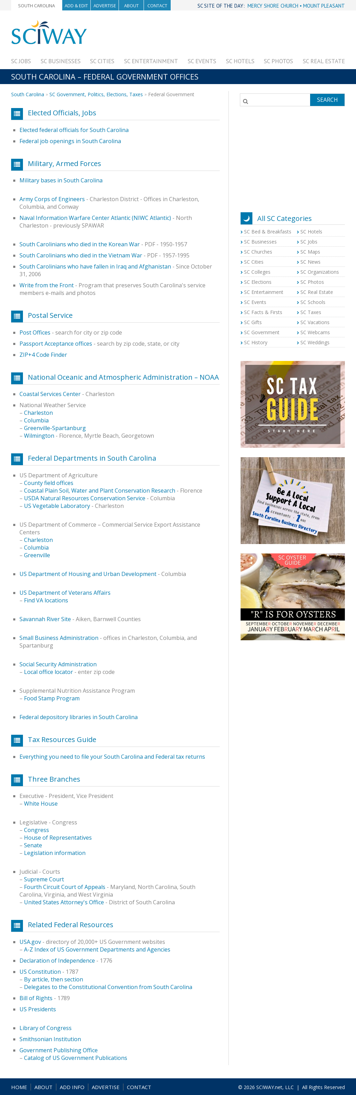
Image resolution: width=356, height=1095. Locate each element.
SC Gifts (253, 322)
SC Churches (258, 251)
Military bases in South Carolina (61, 180)
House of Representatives (58, 837)
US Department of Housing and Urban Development (87, 574)
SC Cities (102, 61)
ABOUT (43, 1087)
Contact (157, 5)
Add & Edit (76, 5)
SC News (310, 261)
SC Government (262, 332)
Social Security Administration (58, 664)
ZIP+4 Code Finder (43, 355)
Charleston (38, 413)
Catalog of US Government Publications (75, 1058)
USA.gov (30, 942)
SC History (255, 342)
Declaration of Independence (57, 960)
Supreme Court (44, 879)
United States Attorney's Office (64, 902)
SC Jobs (21, 61)
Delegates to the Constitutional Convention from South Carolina (108, 987)
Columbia (36, 420)
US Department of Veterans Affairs (65, 592)
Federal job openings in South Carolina (70, 141)
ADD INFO (72, 1087)
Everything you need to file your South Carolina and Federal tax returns (112, 756)
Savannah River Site (45, 619)
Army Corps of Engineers (52, 199)
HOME (19, 1087)
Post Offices (34, 332)
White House (41, 803)
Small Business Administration (58, 638)
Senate (33, 845)
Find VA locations (46, 600)
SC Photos (278, 61)
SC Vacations (315, 322)
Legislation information (55, 853)
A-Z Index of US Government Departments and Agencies (97, 949)
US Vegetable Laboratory (57, 506)
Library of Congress (45, 1028)
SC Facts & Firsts (263, 312)
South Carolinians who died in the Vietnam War (80, 255)
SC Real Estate (324, 61)
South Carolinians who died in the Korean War (79, 244)
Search (327, 100)
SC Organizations (319, 272)
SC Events (202, 61)
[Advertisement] (218, 35)
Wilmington (39, 435)
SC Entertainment (151, 61)
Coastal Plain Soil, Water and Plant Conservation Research (99, 490)
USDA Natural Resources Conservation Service (84, 498)
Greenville (37, 555)
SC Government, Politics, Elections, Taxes (96, 94)
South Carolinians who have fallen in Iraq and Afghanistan (95, 266)
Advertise (105, 5)
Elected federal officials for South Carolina (74, 130)
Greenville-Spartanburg (55, 428)
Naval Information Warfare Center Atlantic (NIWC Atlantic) (95, 218)
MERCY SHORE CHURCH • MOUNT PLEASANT (296, 5)
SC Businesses (61, 61)
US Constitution (40, 971)
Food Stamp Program (52, 698)
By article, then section (53, 979)
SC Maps (310, 251)
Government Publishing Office (58, 1050)
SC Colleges (257, 272)
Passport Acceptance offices (55, 343)
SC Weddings (315, 342)
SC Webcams (315, 332)
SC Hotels (240, 61)
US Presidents (37, 1009)
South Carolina (36, 5)
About (131, 5)
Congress (36, 830)
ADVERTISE (106, 1087)
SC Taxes (310, 312)
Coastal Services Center (50, 394)
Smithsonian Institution (50, 1039)
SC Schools (312, 302)
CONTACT (139, 1087)
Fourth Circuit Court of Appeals (64, 887)
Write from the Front (46, 285)
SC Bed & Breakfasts (267, 231)
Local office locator (48, 672)
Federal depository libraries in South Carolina (78, 717)
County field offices (48, 483)
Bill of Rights (35, 998)
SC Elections (258, 282)
